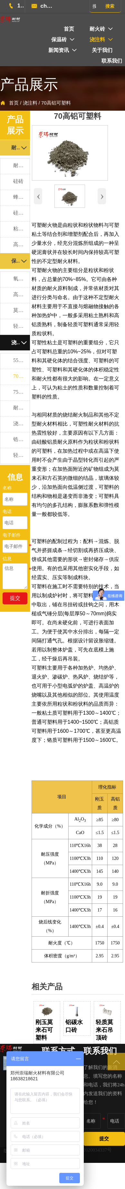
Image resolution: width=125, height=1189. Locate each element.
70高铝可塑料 (56, 103)
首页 (14, 103)
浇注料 (30, 103)
